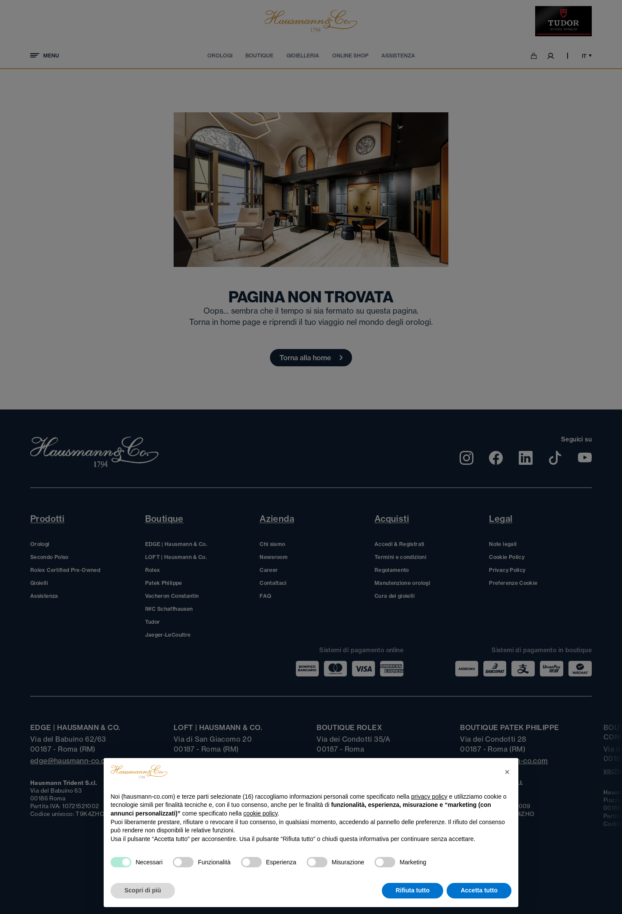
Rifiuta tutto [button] (413, 890)
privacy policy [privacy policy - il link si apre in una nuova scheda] (429, 796)
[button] (507, 772)
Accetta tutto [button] (479, 890)
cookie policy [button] (260, 813)
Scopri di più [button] (142, 890)
